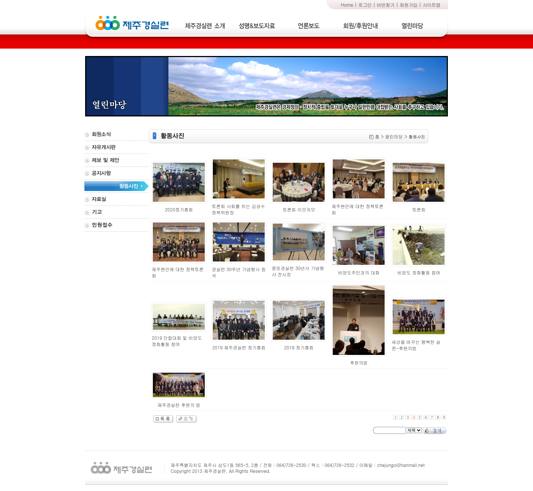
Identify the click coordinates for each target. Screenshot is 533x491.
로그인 (365, 4)
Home (347, 4)
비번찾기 (386, 4)
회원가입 (409, 4)
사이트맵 (431, 4)
